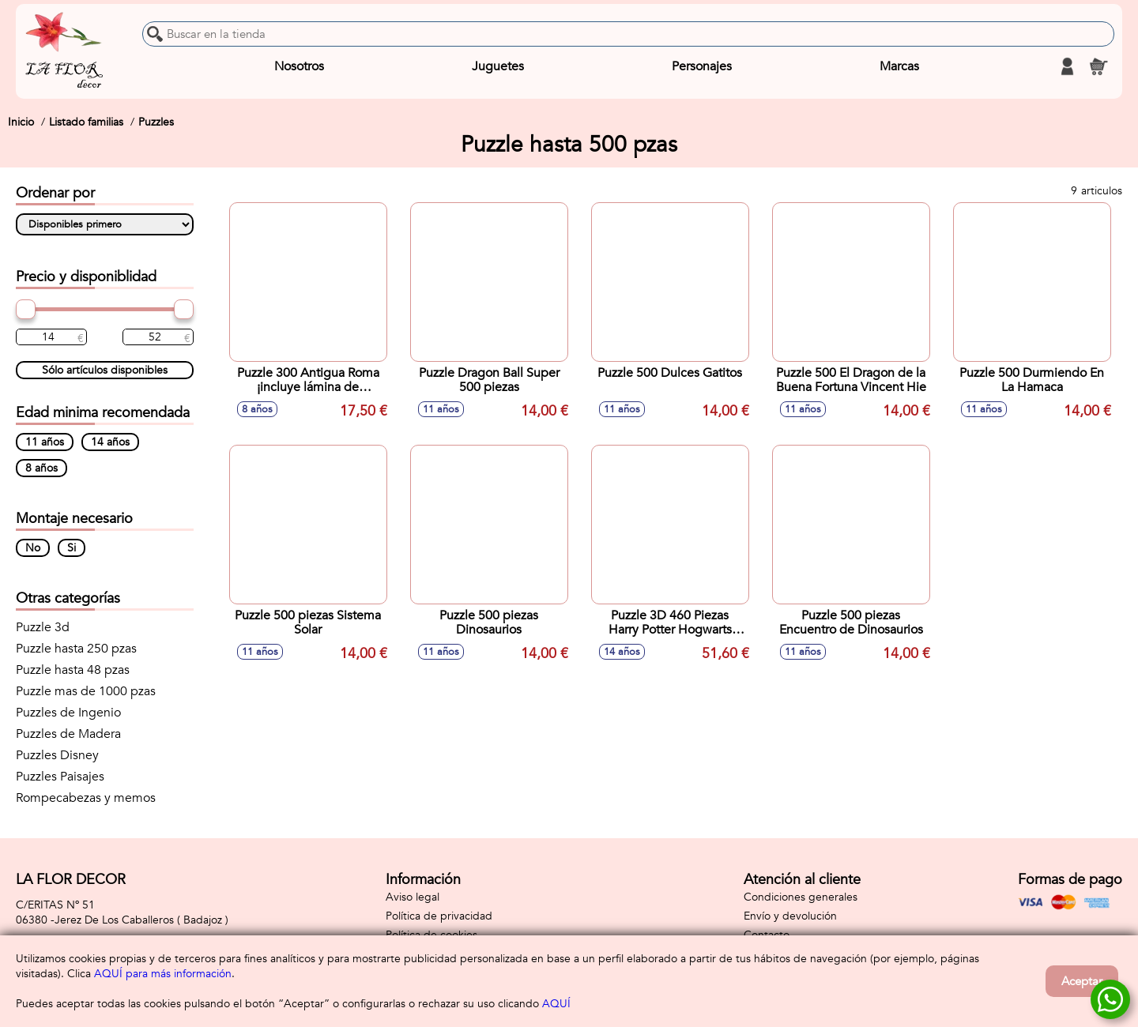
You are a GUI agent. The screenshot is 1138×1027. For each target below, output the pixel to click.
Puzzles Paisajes (60, 776)
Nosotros (299, 66)
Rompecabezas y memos (86, 798)
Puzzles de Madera (68, 734)
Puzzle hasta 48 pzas (73, 670)
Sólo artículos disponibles (105, 370)
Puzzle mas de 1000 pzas (86, 691)
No (32, 547)
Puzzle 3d (43, 627)
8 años (41, 468)
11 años (44, 442)
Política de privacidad (439, 916)
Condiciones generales (800, 897)
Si (71, 547)
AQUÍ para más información (163, 973)
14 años (110, 442)
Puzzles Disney (57, 755)
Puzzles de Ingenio (68, 712)
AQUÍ (556, 1003)
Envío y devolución (790, 916)
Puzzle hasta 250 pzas (76, 648)
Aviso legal (412, 897)
